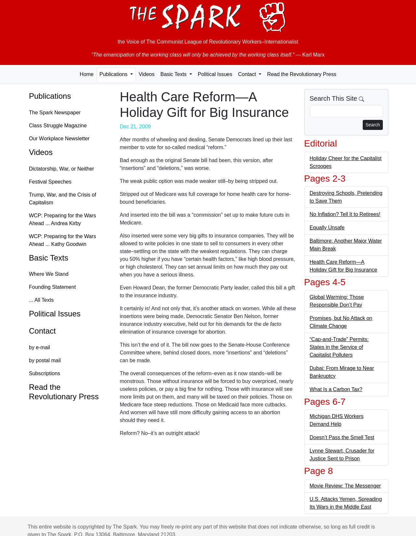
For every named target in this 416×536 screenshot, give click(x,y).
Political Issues (215, 74)
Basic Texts (48, 257)
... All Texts (41, 300)
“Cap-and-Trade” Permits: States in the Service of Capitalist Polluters (339, 347)
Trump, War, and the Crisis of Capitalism (62, 198)
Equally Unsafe (327, 227)
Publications (50, 96)
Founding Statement (52, 287)
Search (373, 124)
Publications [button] (114, 74)
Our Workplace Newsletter (59, 138)
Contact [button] (247, 74)
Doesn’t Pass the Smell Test (342, 437)
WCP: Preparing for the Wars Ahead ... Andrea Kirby (62, 219)
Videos (147, 74)
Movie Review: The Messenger (345, 486)
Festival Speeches (50, 182)
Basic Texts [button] (174, 74)
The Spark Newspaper (55, 112)
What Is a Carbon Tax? (336, 389)
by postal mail (45, 360)
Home (87, 74)
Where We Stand (49, 274)
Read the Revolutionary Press (301, 74)
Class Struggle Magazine (58, 125)
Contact (42, 330)
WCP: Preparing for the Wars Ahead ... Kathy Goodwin (62, 240)
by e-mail (39, 347)
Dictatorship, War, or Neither (61, 169)
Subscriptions (44, 373)
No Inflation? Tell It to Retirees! (345, 214)
